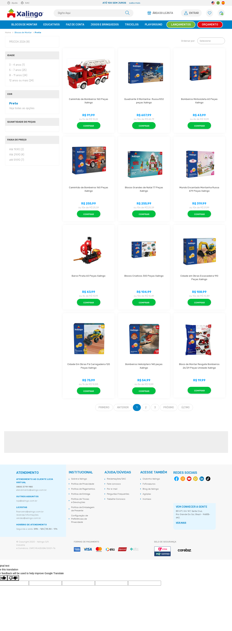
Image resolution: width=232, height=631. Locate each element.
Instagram (183, 478)
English (213, 3)
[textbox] (93, 13)
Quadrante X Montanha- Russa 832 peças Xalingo (144, 101)
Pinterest (195, 478)
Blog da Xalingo (151, 489)
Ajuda (15, 3)
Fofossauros (149, 484)
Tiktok (208, 478)
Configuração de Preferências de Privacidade (79, 518)
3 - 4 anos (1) (17, 64)
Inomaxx (147, 499)
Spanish (223, 3)
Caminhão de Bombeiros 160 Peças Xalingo (89, 101)
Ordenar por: (188, 40)
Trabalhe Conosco (116, 499)
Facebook (176, 478)
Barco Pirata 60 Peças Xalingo (88, 275)
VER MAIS (181, 522)
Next (192, 2)
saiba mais (134, 3)
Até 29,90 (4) (16, 154)
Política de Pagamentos (83, 489)
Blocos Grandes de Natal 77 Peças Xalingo (144, 189)
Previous (50, 2)
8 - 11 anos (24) (18, 75)
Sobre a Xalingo (79, 479)
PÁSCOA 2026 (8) (19, 41)
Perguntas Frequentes (118, 494)
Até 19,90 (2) (16, 149)
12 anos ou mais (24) (21, 80)
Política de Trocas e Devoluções (80, 501)
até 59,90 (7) (16, 159)
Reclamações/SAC (116, 479)
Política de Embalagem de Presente (82, 509)
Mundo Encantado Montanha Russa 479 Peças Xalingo (199, 189)
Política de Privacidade (82, 484)
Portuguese (218, 3)
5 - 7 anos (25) (18, 70)
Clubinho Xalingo (151, 479)
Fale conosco (114, 484)
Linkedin (202, 478)
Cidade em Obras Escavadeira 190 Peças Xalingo (199, 277)
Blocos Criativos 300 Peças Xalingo (144, 275)
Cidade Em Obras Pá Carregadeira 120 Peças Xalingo (88, 366)
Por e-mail (112, 489)
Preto (38, 32)
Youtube (189, 478)
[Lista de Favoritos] (209, 13)
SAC (27, 3)
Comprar (88, 126)
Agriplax (147, 494)
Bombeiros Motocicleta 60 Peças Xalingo (199, 101)
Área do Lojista (163, 13)
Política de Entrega (80, 494)
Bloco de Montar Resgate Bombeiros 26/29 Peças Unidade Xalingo (199, 366)
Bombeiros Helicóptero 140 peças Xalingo (144, 366)
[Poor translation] (13, 578)
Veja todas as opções (21, 108)
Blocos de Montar (23, 32)
